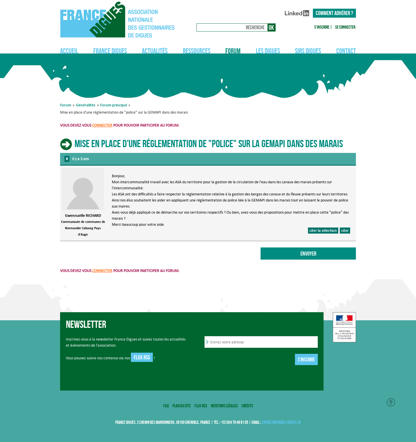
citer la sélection (323, 230)
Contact (346, 51)
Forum (233, 51)
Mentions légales (224, 405)
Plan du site (181, 405)
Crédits (247, 405)
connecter (102, 125)
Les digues (268, 51)
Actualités (155, 51)
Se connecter (345, 27)
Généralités (85, 105)
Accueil (69, 51)
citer (345, 230)
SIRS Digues (308, 51)
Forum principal (113, 105)
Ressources (196, 51)
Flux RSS (142, 357)
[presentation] (248, 360)
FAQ (166, 405)
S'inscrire (321, 27)
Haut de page (391, 402)
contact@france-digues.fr (281, 422)
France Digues (110, 51)
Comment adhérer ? (334, 13)
